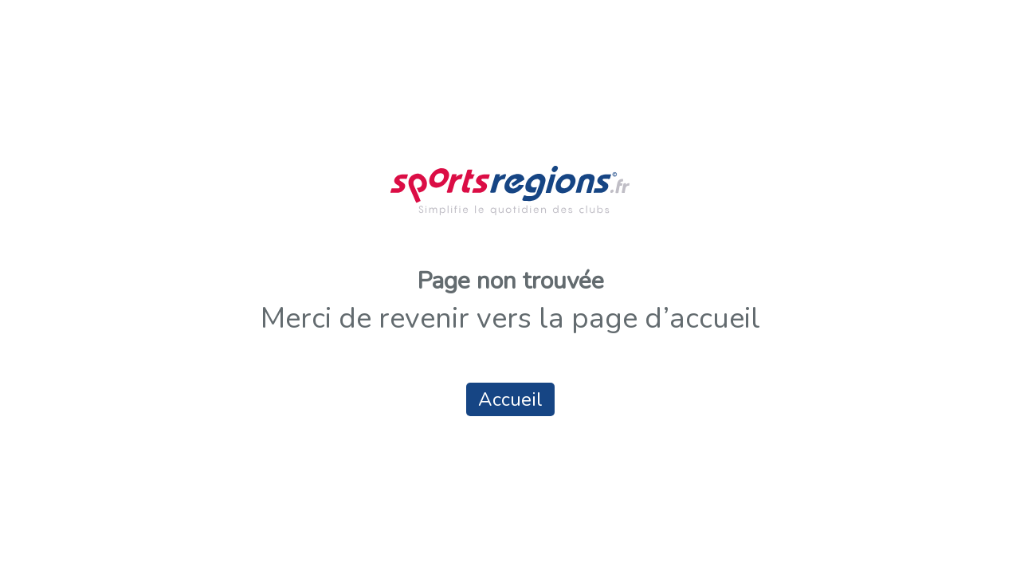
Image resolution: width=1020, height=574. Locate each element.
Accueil (510, 399)
